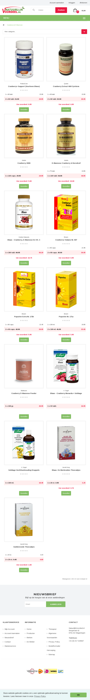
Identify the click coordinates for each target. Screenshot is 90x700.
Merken (29, 638)
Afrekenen (83, 3)
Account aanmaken (57, 3)
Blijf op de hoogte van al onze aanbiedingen (45, 598)
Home (29, 629)
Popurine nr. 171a (66, 317)
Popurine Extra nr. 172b (24, 317)
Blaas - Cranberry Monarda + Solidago (66, 393)
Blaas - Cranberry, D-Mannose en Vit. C (24, 240)
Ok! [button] (78, 695)
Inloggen (72, 3)
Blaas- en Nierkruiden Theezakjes (66, 470)
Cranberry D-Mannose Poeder (23, 393)
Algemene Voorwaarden (52, 635)
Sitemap (52, 654)
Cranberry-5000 (23, 163)
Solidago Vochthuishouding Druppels (23, 470)
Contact (8, 642)
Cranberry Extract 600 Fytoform (66, 86)
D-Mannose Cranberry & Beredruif (66, 163)
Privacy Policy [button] (40, 696)
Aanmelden (55, 604)
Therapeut (52, 629)
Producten (31, 633)
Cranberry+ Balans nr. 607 (66, 240)
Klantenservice (10, 646)
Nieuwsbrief (9, 638)
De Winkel (30, 642)
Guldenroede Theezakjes (24, 547)
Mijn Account (10, 629)
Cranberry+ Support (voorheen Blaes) (24, 86)
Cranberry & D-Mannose (14, 25)
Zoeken (61, 10)
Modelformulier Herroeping (53, 648)
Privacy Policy (54, 642)
